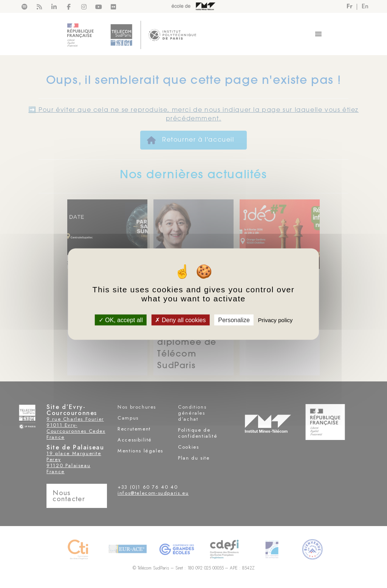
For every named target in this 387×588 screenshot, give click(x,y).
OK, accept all (121, 320)
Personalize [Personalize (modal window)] (234, 320)
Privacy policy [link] (275, 320)
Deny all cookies (180, 320)
